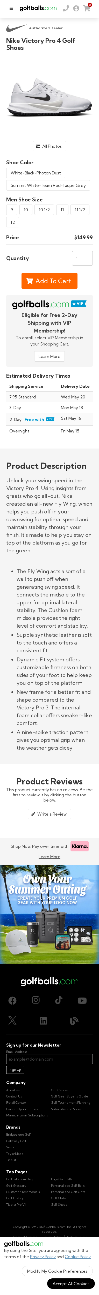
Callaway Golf (16, 1141)
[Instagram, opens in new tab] (36, 1001)
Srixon (10, 1147)
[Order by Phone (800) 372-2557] (66, 8)
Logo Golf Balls (61, 1179)
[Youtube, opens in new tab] (82, 1001)
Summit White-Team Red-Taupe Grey (48, 185)
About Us (13, 1090)
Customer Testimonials (23, 1192)
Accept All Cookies (71, 1283)
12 (13, 222)
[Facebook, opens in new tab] (12, 1001)
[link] (76, 8)
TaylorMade (15, 1154)
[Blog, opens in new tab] (74, 1021)
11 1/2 (80, 209)
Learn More (49, 356)
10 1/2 (44, 209)
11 (62, 209)
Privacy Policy (43, 1256)
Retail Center (16, 1102)
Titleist (11, 1160)
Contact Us (14, 1096)
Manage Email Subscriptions (27, 1115)
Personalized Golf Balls (68, 1186)
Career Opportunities (22, 1109)
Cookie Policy (78, 1256)
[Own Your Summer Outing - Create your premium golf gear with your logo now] (49, 914)
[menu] (11, 8)
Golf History (15, 1198)
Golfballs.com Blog (19, 1179)
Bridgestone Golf (18, 1134)
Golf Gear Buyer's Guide (69, 1096)
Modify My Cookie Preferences (57, 1271)
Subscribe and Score (66, 1109)
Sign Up (15, 1070)
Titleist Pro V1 (16, 1204)
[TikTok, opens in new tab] (59, 1001)
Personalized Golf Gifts (68, 1192)
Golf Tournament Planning (70, 1102)
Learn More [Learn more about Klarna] (49, 856)
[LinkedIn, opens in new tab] (43, 1021)
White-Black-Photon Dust (36, 172)
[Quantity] (82, 258)
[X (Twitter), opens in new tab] (12, 1021)
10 (26, 209)
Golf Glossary (16, 1186)
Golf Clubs (58, 1198)
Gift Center (59, 1090)
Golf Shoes (59, 1204)
